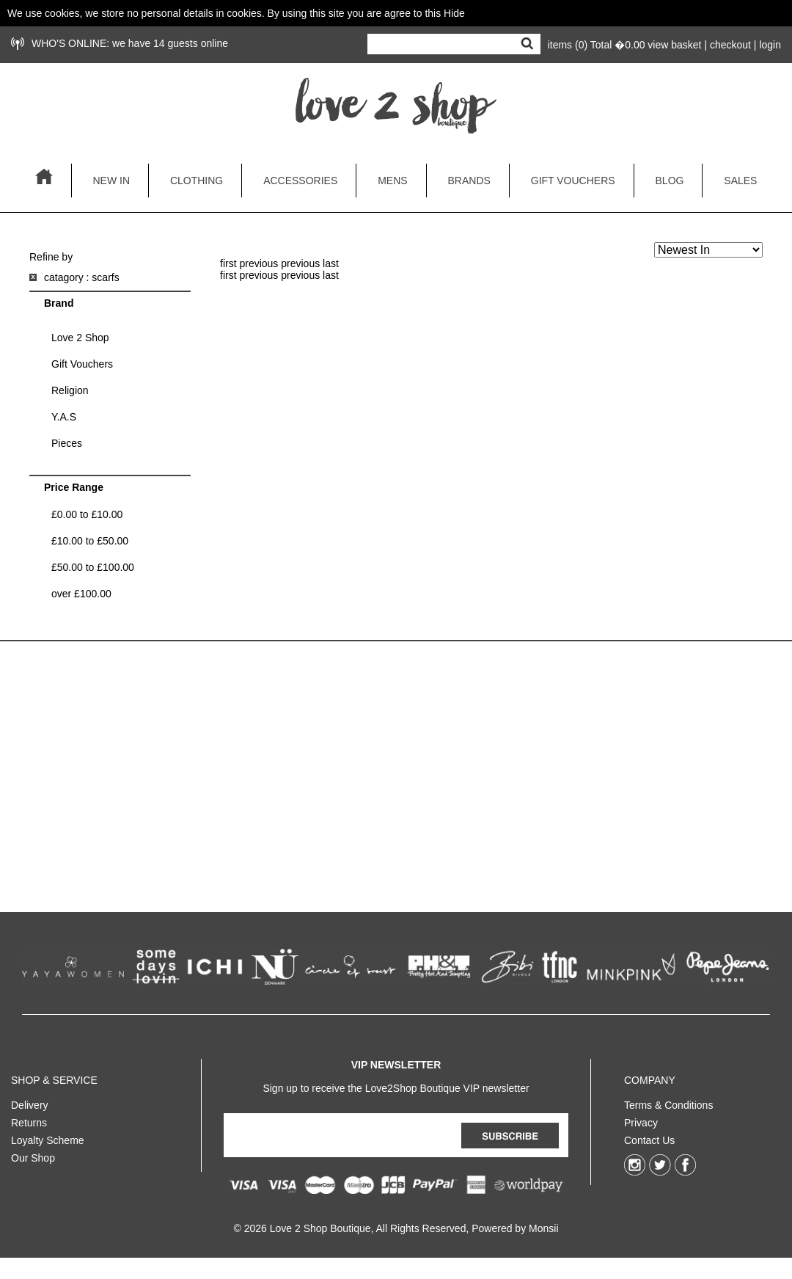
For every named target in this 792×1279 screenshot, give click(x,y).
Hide (454, 13)
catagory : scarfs (82, 277)
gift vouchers (573, 180)
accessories (300, 180)
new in (111, 180)
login (770, 45)
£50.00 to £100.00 (92, 567)
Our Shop (33, 1155)
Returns (29, 1120)
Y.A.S (63, 417)
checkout (730, 45)
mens (392, 180)
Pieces (66, 443)
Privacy (641, 1120)
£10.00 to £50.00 (89, 541)
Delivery (29, 1102)
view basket (674, 45)
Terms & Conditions (668, 1102)
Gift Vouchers (82, 364)
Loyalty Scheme (47, 1137)
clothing (196, 180)
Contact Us (649, 1137)
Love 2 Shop (80, 337)
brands (469, 180)
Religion (70, 390)
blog (670, 180)
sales (740, 180)
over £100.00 (81, 594)
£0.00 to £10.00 (86, 514)
